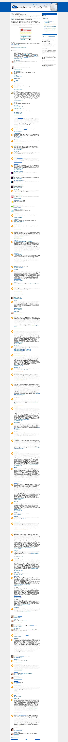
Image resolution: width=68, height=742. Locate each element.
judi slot (25, 129)
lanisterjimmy (16, 397)
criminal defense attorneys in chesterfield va (23, 584)
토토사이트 (16, 75)
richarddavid (16, 607)
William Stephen (16, 224)
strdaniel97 (16, 698)
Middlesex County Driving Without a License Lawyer (22, 350)
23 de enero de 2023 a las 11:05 (18, 131)
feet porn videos (16, 734)
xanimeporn (25, 620)
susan (15, 512)
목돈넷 (15, 91)
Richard (15, 431)
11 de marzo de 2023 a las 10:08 (18, 162)
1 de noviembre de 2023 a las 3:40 (18, 351)
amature (15, 516)
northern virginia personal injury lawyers (23, 419)
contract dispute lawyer (21, 498)
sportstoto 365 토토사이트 (18, 108)
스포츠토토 (16, 80)
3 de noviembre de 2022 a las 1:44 (18, 100)
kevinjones (15, 345)
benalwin (15, 638)
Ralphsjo (15, 269)
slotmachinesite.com (17, 65)
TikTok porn (16, 732)
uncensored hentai (29, 673)
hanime (25, 673)
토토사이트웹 (16, 105)
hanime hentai (17, 682)
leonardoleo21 (16, 367)
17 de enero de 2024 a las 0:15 (18, 465)
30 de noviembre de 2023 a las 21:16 (18, 429)
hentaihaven (26, 660)
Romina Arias (16, 672)
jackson (15, 501)
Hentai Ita (17, 517)
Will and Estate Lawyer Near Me (22, 379)
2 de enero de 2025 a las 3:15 (17, 585)
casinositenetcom (17, 71)
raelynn (15, 282)
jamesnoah (16, 576)
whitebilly (15, 406)
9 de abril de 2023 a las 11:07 (17, 207)
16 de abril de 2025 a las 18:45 (18, 626)
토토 (15, 74)
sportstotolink (16, 78)
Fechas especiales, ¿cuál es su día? (50, 26)
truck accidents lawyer (17, 279)
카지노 (15, 62)
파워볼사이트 (20, 112)
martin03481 (16, 329)
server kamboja (22, 152)
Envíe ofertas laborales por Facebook (50, 28)
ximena (15, 633)
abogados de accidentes (18, 308)
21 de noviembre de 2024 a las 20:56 (18, 570)
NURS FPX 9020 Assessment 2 (20, 715)
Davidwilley (16, 451)
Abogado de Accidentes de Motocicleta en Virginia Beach (23, 241)
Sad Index (15, 690)
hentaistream (32, 625)
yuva (15, 300)
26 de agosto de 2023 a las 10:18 (18, 238)
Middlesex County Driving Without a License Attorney (22, 349)
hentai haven (16, 659)
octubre (45, 18)
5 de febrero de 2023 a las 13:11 (18, 137)
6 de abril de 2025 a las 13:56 (17, 617)
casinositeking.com (17, 60)
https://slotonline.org (20, 168)
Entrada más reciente (14, 739)
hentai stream (20, 616)
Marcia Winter (16, 628)
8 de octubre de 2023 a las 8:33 (18, 298)
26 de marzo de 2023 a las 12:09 (18, 169)
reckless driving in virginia (18, 254)
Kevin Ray (15, 572)
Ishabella (15, 550)
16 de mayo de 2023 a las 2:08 (18, 222)
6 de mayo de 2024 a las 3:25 (17, 499)
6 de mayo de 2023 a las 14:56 (18, 217)
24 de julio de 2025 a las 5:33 (17, 696)
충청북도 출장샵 (34, 55)
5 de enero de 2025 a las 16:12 (18, 597)
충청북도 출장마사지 (27, 54)
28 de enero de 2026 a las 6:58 (18, 730)
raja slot (15, 146)
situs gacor (15, 151)
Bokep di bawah (16, 133)
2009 (44, 15)
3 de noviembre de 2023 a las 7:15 (18, 365)
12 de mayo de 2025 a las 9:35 (18, 657)
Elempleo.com (52, 36)
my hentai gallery (32, 629)
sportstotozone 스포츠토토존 (18, 209)
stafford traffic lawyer (17, 596)
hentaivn (22, 673)
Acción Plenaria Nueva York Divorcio (33, 283)
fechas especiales (23, 47)
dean (15, 467)
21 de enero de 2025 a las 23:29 (18, 605)
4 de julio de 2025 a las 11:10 (17, 683)
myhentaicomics (21, 656)
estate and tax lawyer (19, 342)
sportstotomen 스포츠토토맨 (18, 200)
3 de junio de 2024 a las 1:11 (17, 514)
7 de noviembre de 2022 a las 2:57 (18, 106)
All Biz (15, 695)
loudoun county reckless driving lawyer (22, 529)
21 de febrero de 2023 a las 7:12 (18, 149)
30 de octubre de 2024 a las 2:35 (18, 548)
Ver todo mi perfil (45, 66)
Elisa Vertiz (16, 727)
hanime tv (15, 297)
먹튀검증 (15, 113)
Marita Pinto (16, 311)
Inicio (26, 739)
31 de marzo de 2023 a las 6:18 (18, 178)
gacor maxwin (16, 164)
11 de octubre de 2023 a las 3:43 (18, 309)
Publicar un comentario (15, 737)
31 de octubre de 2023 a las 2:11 (18, 343)
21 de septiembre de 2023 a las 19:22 (18, 280)
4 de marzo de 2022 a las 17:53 (18, 58)
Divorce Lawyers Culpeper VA (19, 221)
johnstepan (16, 219)
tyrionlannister (16, 353)
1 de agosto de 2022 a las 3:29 (18, 69)
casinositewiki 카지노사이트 (18, 171)
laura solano (16, 681)
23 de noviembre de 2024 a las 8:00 (18, 574)
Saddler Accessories (17, 685)
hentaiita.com (23, 518)
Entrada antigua (37, 739)
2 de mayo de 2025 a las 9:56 (17, 636)
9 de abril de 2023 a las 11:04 (17, 198)
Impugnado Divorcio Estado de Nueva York (21, 369)
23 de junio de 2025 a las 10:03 (18, 674)
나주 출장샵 (26, 57)
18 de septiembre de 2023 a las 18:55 (18, 267)
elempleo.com (19, 47)
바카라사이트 (19, 113)
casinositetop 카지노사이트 (18, 180)
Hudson (15, 240)
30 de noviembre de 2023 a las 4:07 (18, 420)
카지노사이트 (20, 118)
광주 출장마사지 (19, 55)
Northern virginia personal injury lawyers (28, 547)
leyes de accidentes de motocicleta (32, 464)
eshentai (27, 635)
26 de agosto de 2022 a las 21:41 (18, 76)
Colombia (15, 47)
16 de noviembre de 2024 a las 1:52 (18, 556)
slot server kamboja (20, 158)
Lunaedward (16, 558)
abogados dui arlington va (18, 509)
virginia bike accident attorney (26, 611)
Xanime (15, 619)
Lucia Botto (16, 676)
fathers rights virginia (26, 604)
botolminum (16, 213)
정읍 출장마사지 (36, 56)
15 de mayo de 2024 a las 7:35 (18, 510)
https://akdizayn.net (19, 190)
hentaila (15, 266)
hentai (19, 312)
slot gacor (15, 127)
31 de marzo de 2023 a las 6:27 (18, 187)
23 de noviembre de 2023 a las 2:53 (18, 395)
